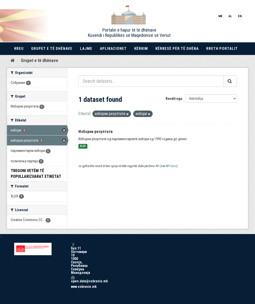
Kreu (19, 48)
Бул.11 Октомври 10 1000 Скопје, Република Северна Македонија (72, 258)
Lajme (86, 48)
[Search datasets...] (151, 81)
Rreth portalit (222, 48)
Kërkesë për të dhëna (177, 48)
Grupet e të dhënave (51, 48)
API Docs (171, 166)
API (157, 166)
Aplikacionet (113, 48)
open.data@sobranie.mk (72, 279)
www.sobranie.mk (72, 286)
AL (230, 16)
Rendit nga (174, 99)
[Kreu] (12, 60)
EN (240, 16)
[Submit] (230, 81)
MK (220, 16)
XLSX (83, 146)
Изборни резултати (95, 131)
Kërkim (141, 48)
